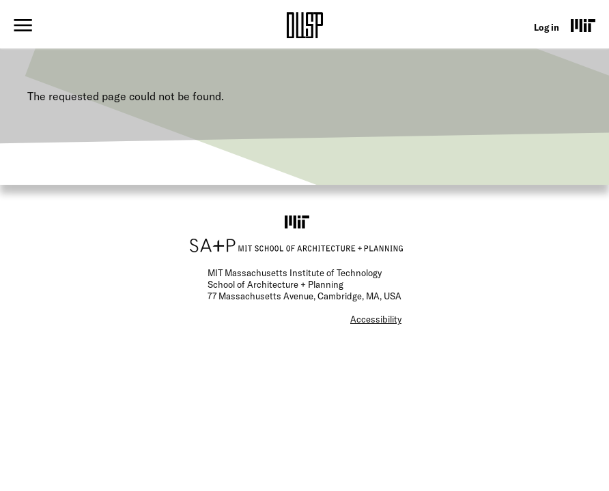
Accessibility (375, 319)
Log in (546, 27)
